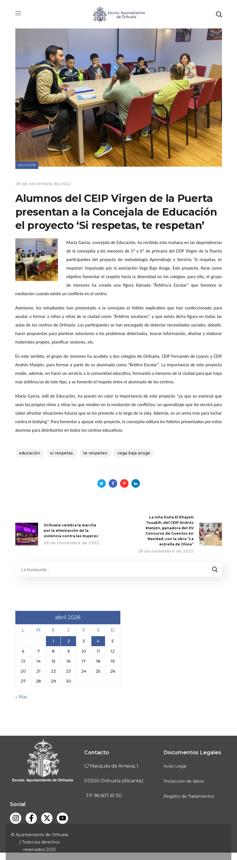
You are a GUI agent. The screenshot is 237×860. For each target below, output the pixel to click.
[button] (219, 14)
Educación (27, 165)
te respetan (95, 453)
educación (29, 453)
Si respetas (61, 453)
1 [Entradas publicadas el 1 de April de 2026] (53, 641)
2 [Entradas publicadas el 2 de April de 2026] (68, 641)
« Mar (21, 697)
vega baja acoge (134, 453)
